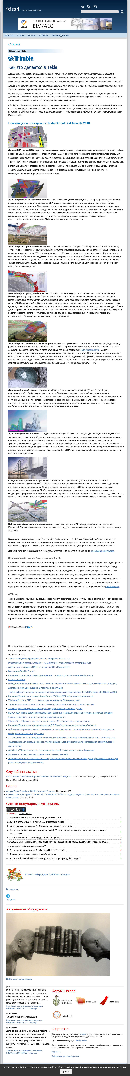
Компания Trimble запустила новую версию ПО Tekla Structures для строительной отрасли (52, 725)
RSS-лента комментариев (19, 979)
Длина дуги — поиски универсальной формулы (32, 854)
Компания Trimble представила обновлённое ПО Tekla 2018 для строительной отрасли (50, 696)
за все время (25, 813)
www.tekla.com (112, 586)
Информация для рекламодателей (65, 1056)
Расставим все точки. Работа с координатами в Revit (35, 818)
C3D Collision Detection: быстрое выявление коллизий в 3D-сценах (38, 776)
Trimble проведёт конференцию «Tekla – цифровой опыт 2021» (39, 659)
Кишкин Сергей (11, 1014)
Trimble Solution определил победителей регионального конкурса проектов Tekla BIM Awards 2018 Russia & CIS (62, 692)
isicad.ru (83, 1034)
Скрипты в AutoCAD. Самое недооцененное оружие (34, 837)
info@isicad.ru (81, 1041)
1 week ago (33, 1023)
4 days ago (33, 1009)
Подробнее (55, 1052)
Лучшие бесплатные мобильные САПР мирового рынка (36, 822)
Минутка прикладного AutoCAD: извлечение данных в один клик (40, 826)
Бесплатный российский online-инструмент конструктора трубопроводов (44, 858)
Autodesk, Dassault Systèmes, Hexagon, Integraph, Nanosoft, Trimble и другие (45, 708)
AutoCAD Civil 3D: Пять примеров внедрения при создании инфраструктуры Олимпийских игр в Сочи (58, 842)
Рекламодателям (60, 35)
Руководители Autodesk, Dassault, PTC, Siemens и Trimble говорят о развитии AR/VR (49, 663)
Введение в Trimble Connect (21, 671)
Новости (9, 35)
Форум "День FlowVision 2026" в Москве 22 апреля (30, 791)
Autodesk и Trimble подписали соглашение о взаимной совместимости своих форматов (51, 750)
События (43, 35)
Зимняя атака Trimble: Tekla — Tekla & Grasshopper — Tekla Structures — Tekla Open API (51, 704)
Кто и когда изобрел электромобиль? (27, 846)
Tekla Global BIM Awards (102, 551)
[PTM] (8, 987)
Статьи (20, 35)
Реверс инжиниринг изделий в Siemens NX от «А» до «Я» (37, 850)
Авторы (31, 35)
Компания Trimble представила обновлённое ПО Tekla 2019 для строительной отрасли (50, 675)
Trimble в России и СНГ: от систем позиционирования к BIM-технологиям (43, 700)
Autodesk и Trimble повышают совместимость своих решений (38, 754)
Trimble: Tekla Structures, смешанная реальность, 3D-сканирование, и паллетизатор (49, 721)
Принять (66, 1071)
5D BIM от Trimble (16, 679)
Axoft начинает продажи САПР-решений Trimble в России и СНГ (39, 667)
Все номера (12, 889)
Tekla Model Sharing (89, 350)
